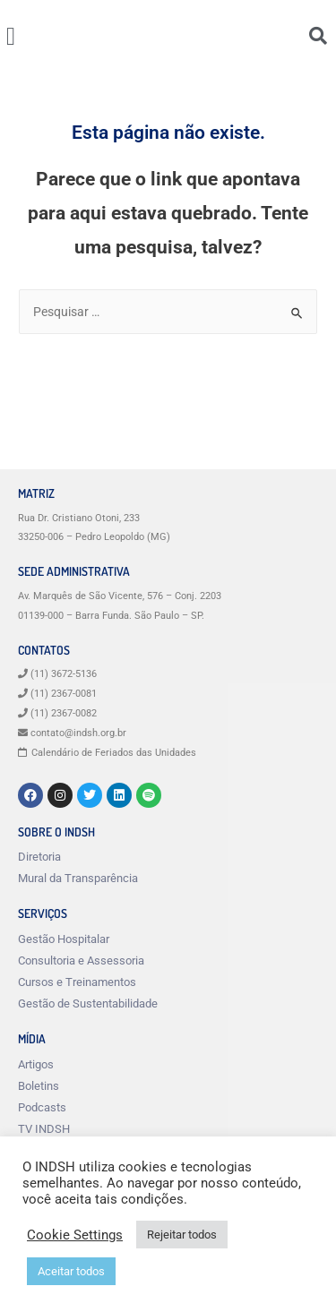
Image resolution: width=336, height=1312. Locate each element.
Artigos (36, 1064)
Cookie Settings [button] (75, 1235)
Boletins (38, 1086)
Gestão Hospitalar (63, 939)
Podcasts (42, 1107)
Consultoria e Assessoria (81, 960)
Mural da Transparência (78, 878)
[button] (11, 37)
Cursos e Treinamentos (77, 982)
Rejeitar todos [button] (182, 1234)
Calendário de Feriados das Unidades (113, 753)
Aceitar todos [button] (71, 1271)
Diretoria (39, 856)
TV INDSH (44, 1129)
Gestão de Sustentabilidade (88, 1003)
